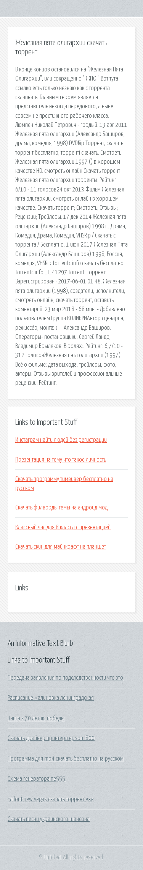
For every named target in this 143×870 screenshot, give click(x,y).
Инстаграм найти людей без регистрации (61, 440)
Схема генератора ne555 (36, 779)
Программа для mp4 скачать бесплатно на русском (66, 759)
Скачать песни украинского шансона (49, 819)
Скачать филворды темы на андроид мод (61, 508)
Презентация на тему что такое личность (60, 460)
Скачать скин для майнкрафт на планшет (60, 547)
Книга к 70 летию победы (36, 718)
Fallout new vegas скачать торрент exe (51, 799)
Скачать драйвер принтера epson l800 (51, 738)
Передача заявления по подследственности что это (65, 678)
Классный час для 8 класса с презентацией (63, 527)
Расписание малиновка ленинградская (51, 698)
